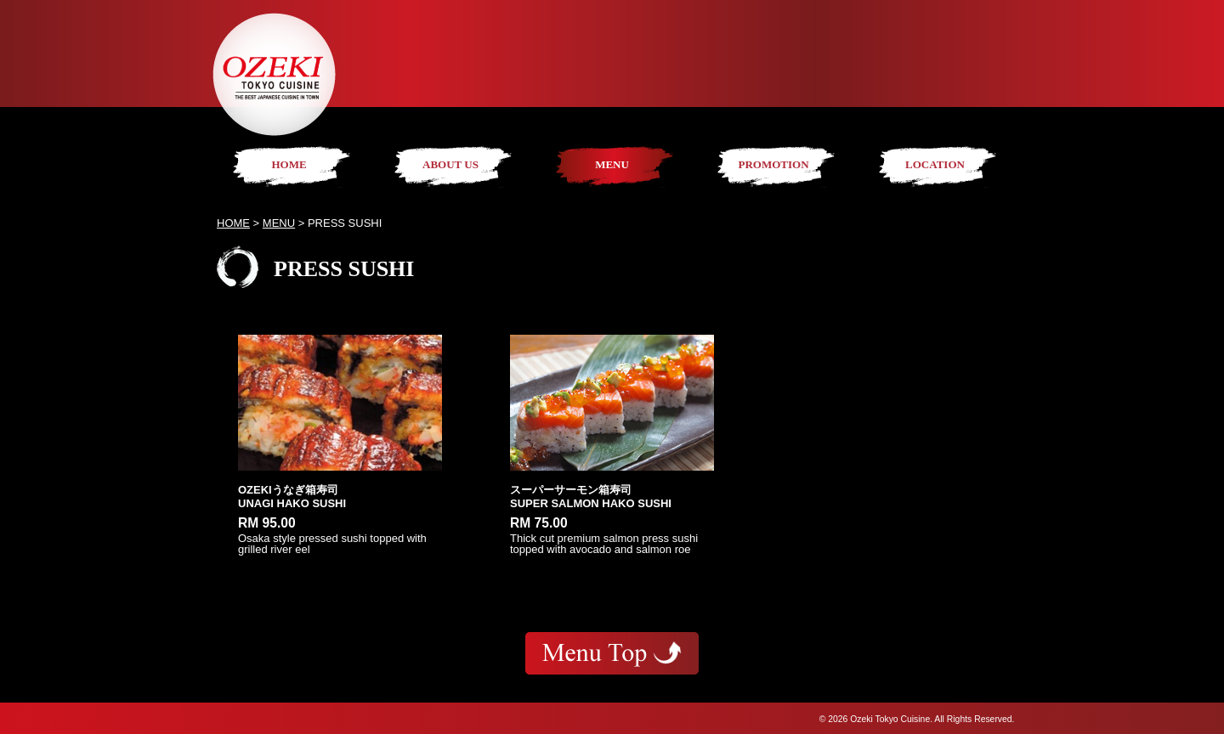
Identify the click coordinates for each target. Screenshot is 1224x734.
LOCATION (935, 164)
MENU (612, 164)
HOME (288, 164)
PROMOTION (773, 164)
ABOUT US (450, 164)
